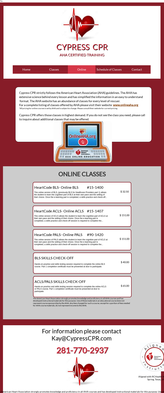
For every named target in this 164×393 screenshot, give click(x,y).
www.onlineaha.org (126, 105)
